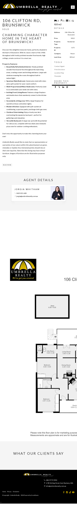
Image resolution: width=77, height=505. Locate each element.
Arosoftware (34, 495)
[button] (64, 69)
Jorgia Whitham (27, 189)
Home (4, 491)
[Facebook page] (64, 492)
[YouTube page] (73, 492)
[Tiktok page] (70, 492)
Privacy (9, 491)
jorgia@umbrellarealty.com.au (27, 196)
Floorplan (57, 76)
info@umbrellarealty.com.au (56, 486)
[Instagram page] (67, 492)
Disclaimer (16, 491)
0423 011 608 (21, 193)
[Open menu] (73, 7)
